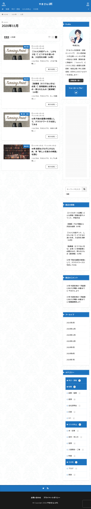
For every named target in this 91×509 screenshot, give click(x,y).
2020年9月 (71, 347)
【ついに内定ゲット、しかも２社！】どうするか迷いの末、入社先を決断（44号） (44, 54)
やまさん (72, 291)
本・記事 (73, 431)
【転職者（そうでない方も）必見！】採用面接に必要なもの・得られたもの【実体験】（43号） (44, 87)
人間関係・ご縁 (76, 450)
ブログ (72, 468)
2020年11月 (71, 335)
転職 (7, 9)
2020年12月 (71, 329)
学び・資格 (15, 9)
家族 (72, 475)
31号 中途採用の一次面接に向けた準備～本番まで (76, 287)
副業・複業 (26, 114)
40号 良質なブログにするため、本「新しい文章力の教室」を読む (44, 151)
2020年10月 (71, 341)
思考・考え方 (75, 437)
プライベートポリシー (52, 498)
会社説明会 (74, 406)
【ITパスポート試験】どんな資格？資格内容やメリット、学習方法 (76, 215)
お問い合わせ (36, 498)
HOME (6, 14)
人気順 (12, 37)
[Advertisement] (76, 141)
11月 (21, 14)
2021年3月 (71, 323)
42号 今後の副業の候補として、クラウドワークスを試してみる (44, 121)
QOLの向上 (26, 9)
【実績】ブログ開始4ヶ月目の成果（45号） (75, 225)
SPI (71, 418)
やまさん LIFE (45, 4)
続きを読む (51, 69)
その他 (35, 9)
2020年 (14, 14)
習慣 (72, 443)
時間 (72, 456)
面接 (27, 79)
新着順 (6, 37)
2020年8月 (71, 353)
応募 (72, 412)
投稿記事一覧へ (75, 80)
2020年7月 (71, 360)
